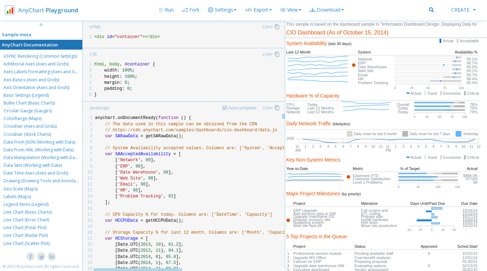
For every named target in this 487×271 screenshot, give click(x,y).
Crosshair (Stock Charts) (27, 134)
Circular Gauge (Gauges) (28, 111)
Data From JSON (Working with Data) (39, 142)
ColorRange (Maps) (22, 118)
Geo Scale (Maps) (21, 189)
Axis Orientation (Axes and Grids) (36, 87)
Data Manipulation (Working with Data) (42, 157)
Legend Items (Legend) (26, 204)
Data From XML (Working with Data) (38, 150)
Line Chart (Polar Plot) (25, 228)
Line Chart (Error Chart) (26, 220)
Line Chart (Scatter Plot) (27, 243)
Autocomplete (242, 108)
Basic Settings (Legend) (26, 95)
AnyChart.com (30, 266)
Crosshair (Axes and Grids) (30, 126)
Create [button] (463, 9)
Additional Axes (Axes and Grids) (36, 64)
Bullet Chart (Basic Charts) (29, 103)
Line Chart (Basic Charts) (28, 212)
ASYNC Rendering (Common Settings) (40, 56)
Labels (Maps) (17, 197)
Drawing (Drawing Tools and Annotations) (45, 181)
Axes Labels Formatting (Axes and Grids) (44, 72)
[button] (291, 10)
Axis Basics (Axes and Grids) (31, 80)
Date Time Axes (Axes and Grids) (36, 173)
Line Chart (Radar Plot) (26, 235)
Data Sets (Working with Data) (33, 165)
